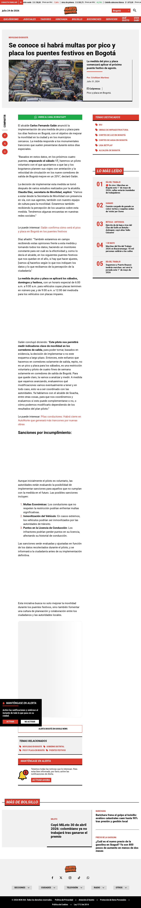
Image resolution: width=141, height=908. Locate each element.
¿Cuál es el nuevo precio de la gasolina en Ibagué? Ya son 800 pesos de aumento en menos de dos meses (117, 846)
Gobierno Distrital (53, 746)
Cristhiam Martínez (100, 77)
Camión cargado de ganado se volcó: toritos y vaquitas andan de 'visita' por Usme (120, 209)
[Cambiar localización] (121, 11)
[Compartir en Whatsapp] (5, 151)
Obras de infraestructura (113, 130)
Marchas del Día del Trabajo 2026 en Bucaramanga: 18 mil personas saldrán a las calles (120, 248)
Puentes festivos (56, 750)
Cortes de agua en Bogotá (113, 140)
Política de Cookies (60, 904)
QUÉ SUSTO (125, 19)
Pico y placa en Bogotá (32, 750)
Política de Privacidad (64, 900)
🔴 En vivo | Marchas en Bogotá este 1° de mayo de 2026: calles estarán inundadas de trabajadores (120, 189)
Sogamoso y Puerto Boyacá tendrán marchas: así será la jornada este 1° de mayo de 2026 (119, 269)
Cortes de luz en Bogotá (112, 135)
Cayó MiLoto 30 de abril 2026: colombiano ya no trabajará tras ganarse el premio (69, 830)
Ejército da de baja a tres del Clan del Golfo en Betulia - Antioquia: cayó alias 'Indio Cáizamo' (119, 229)
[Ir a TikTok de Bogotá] (79, 877)
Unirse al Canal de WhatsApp (50, 117)
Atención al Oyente (86, 900)
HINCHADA (61, 19)
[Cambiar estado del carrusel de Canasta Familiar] (20, 2)
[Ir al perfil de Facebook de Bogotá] (52, 877)
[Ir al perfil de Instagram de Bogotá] (70, 877)
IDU (100, 125)
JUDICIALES (29, 19)
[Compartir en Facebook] (5, 135)
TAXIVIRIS (45, 19)
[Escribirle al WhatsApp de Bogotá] (88, 877)
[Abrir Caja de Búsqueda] (134, 11)
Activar (10, 721)
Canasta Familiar (9, 2)
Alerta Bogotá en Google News (50, 728)
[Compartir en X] (5, 143)
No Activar (30, 721)
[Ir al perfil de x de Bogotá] (61, 877)
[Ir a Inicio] (70, 10)
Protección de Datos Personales (113, 900)
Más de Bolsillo (22, 801)
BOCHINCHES (94, 19)
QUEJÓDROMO (10, 19)
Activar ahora (41, 779)
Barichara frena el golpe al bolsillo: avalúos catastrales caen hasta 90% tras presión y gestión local (117, 818)
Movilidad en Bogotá (30, 746)
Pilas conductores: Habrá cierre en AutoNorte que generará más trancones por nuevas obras (49, 420)
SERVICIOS (111, 19)
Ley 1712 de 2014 (81, 904)
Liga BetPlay (105, 145)
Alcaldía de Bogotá (109, 150)
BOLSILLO (77, 19)
